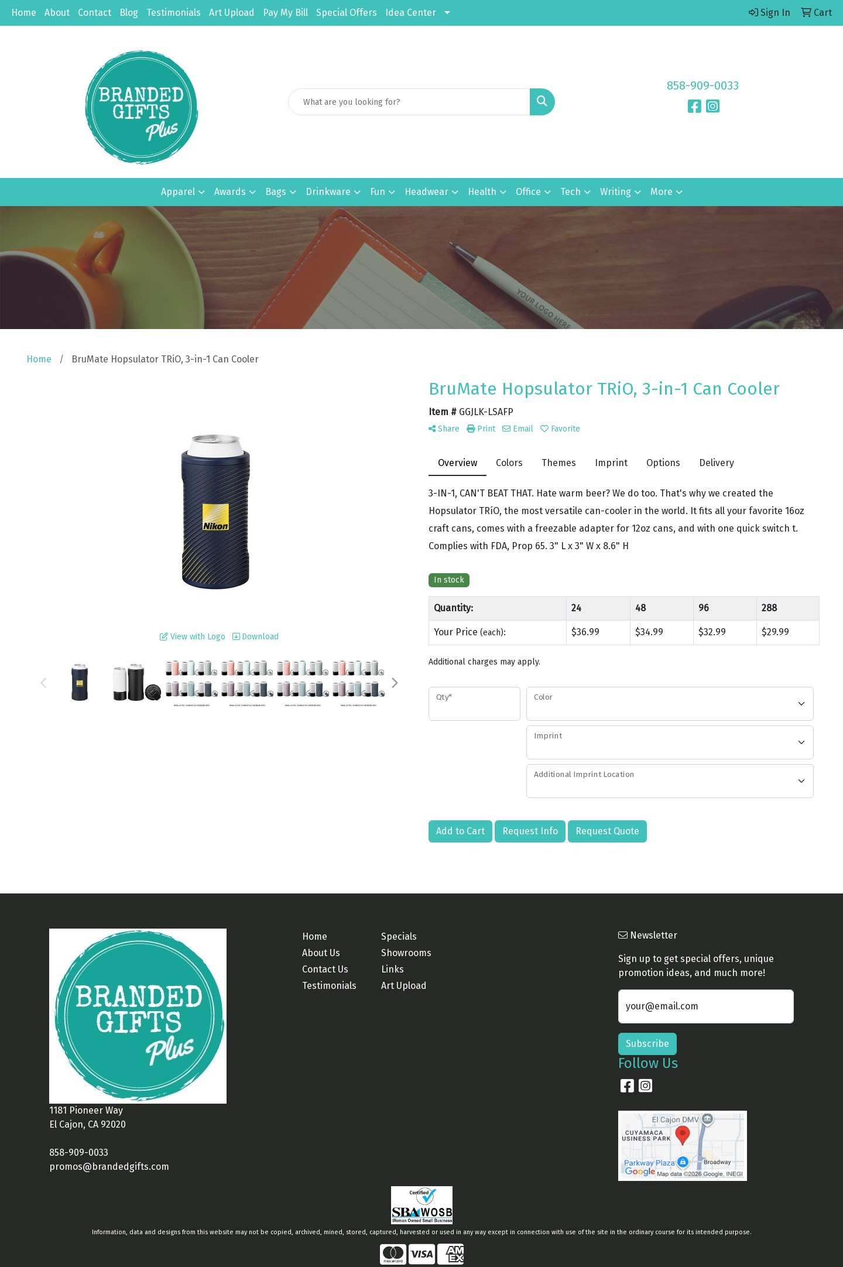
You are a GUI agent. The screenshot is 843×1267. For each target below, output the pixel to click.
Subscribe (647, 1043)
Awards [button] (230, 191)
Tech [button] (570, 191)
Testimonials (173, 12)
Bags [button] (275, 191)
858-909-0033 (703, 85)
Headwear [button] (426, 191)
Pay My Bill (285, 12)
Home (23, 12)
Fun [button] (377, 191)
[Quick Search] (409, 101)
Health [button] (482, 191)
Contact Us (325, 969)
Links (392, 969)
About (57, 12)
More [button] (661, 191)
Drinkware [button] (328, 191)
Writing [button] (615, 191)
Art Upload (232, 12)
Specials (399, 936)
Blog (128, 12)
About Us (321, 952)
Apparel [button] (178, 191)
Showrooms (406, 952)
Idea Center (410, 12)
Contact (94, 12)
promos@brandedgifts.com (109, 1166)
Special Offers (346, 12)
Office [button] (528, 191)
